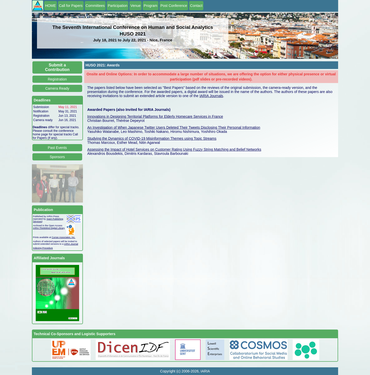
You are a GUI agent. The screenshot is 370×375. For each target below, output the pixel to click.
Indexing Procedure (43, 248)
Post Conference (174, 6)
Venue (135, 6)
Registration (57, 79)
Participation (117, 6)
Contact (196, 6)
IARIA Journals (211, 96)
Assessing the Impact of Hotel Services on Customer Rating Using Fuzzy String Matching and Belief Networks (174, 149)
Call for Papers (71, 6)
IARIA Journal (71, 244)
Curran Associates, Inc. (64, 237)
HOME (50, 6)
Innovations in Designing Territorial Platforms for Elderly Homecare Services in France (155, 116)
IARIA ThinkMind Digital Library (49, 228)
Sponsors (57, 157)
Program (150, 6)
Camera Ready (57, 88)
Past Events (57, 148)
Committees (95, 6)
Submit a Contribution (57, 67)
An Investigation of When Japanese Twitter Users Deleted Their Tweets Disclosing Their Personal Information (173, 127)
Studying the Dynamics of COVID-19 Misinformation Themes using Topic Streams (151, 138)
